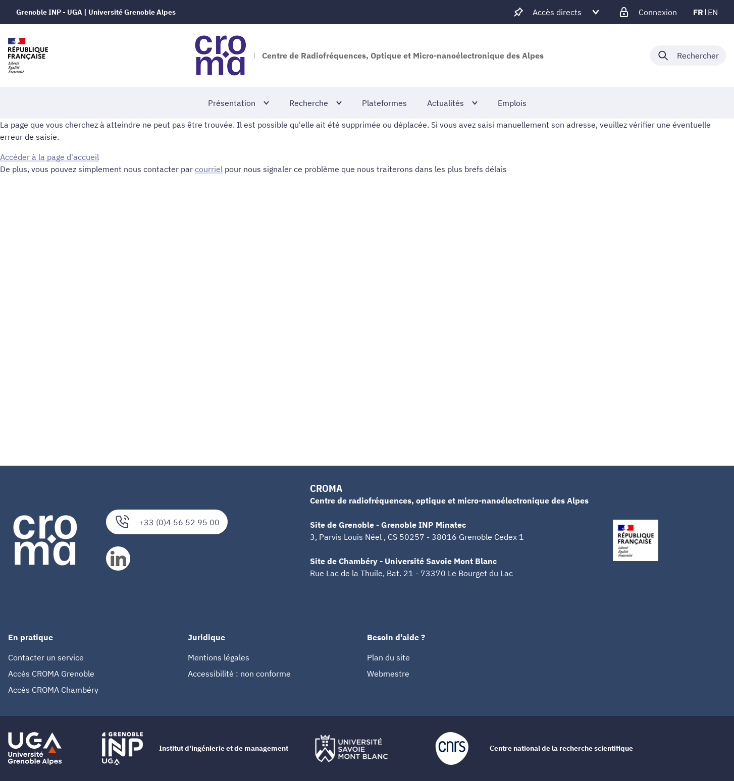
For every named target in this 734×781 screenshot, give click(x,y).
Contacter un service (46, 657)
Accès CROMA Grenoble (51, 673)
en (713, 12)
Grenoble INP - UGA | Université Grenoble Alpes (96, 12)
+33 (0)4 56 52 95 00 (167, 522)
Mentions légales (218, 657)
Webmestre (388, 673)
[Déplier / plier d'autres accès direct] (557, 12)
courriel (209, 169)
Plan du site (388, 657)
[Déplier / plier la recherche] (688, 55)
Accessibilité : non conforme (239, 673)
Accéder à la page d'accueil (49, 157)
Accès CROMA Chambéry (53, 690)
